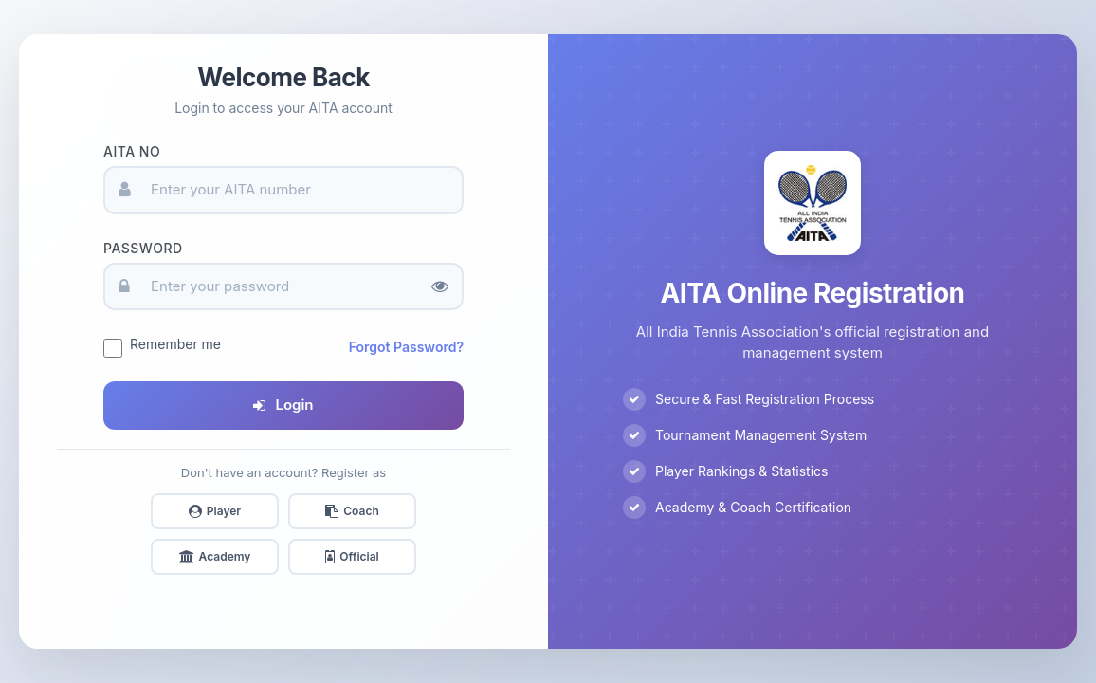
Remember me (175, 344)
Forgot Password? (406, 347)
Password (143, 248)
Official (351, 556)
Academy (215, 556)
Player (215, 511)
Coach (352, 511)
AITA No (131, 151)
